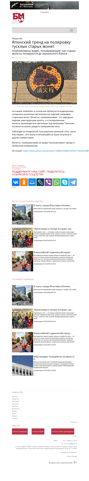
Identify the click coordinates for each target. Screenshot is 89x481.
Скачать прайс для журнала (63, 431)
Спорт (14, 413)
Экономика (15, 401)
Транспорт (15, 404)
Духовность (16, 408)
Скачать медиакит (20, 431)
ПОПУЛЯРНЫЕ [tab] (28, 279)
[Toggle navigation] (71, 30)
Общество (15, 399)
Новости (14, 396)
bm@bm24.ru (72, 443)
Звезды (14, 411)
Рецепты (15, 418)
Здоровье (15, 406)
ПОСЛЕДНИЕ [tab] (17, 279)
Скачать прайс (38, 431)
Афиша (14, 416)
